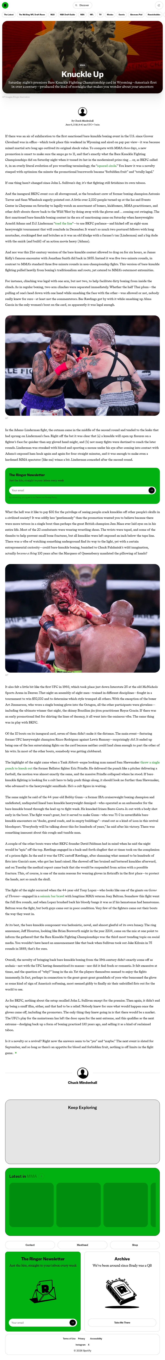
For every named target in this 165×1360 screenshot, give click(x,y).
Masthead (82, 1244)
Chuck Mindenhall (84, 120)
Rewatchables (154, 14)
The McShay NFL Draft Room (32, 14)
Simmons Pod (136, 14)
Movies (110, 14)
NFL (92, 14)
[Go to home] (5, 5)
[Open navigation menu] (159, 5)
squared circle (106, 166)
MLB (52, 14)
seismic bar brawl (52, 896)
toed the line (63, 223)
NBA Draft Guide (67, 14)
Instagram (80, 1344)
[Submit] (152, 490)
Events (122, 14)
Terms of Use (69, 1338)
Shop (135, 1244)
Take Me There (122, 1322)
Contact (30, 1244)
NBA (82, 14)
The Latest (9, 14)
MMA (82, 65)
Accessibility (96, 1338)
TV (100, 14)
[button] (82, 5)
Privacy (81, 1338)
